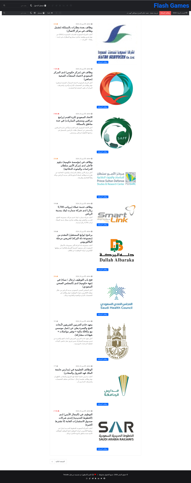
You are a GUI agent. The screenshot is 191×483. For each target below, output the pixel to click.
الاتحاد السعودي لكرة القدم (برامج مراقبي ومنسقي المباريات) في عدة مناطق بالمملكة (74, 121)
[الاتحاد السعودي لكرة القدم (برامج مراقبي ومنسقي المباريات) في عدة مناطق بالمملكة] (116, 134)
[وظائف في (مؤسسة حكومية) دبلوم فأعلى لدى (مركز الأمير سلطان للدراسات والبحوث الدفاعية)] (116, 178)
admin (89, 24)
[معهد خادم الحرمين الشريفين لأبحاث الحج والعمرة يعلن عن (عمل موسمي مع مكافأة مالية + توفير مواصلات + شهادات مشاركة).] (116, 341)
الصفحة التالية (58, 461)
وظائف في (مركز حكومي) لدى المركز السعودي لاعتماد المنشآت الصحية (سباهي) (73, 76)
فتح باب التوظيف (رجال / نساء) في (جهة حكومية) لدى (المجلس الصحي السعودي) (74, 283)
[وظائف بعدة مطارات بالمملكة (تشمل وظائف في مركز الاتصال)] (116, 44)
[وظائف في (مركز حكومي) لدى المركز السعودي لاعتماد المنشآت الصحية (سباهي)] (116, 89)
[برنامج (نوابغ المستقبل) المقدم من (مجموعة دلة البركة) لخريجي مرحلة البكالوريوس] (116, 251)
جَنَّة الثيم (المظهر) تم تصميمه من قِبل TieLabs (78, 475)
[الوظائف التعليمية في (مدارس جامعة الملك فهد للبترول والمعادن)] (116, 386)
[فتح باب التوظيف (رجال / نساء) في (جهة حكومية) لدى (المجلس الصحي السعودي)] (116, 296)
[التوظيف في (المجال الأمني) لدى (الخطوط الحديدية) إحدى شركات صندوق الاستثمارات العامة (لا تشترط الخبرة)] (116, 431)
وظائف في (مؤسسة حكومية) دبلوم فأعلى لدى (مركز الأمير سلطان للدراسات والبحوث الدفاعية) (74, 165)
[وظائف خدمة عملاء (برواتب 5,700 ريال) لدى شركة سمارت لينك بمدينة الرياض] (116, 214)
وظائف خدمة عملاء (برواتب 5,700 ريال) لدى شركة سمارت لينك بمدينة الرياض (74, 210)
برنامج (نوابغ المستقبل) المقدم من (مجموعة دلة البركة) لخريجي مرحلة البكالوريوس (74, 238)
